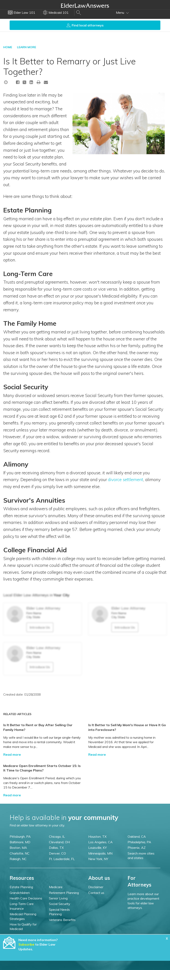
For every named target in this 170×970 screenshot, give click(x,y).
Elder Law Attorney (43, 608)
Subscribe (26, 944)
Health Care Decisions (26, 898)
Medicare (55, 887)
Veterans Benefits (62, 920)
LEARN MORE (26, 47)
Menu (122, 12)
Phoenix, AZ (137, 848)
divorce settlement (125, 479)
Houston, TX (97, 836)
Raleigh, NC (18, 859)
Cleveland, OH (59, 842)
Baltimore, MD (20, 842)
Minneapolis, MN (100, 853)
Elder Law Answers (85, 5)
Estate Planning (21, 887)
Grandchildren (20, 893)
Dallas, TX (56, 848)
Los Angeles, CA (100, 842)
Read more (12, 754)
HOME (7, 47)
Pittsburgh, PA (20, 836)
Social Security (59, 904)
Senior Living (58, 898)
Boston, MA (18, 848)
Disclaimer (95, 887)
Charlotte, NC (19, 853)
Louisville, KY (97, 848)
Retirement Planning (64, 893)
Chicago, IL (57, 836)
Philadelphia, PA (139, 842)
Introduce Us (40, 627)
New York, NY (98, 859)
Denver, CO (57, 853)
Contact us (96, 893)
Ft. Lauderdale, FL (62, 859)
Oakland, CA (137, 836)
